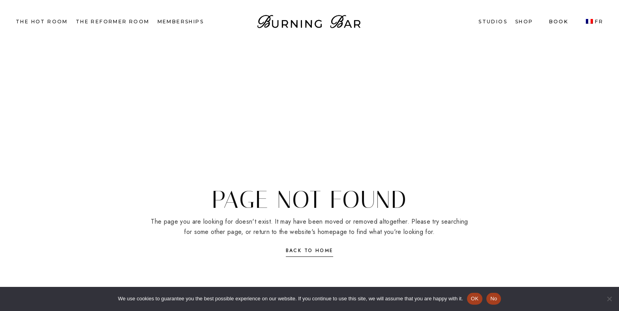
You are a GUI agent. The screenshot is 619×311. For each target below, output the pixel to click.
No (493, 299)
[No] (609, 299)
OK (474, 299)
